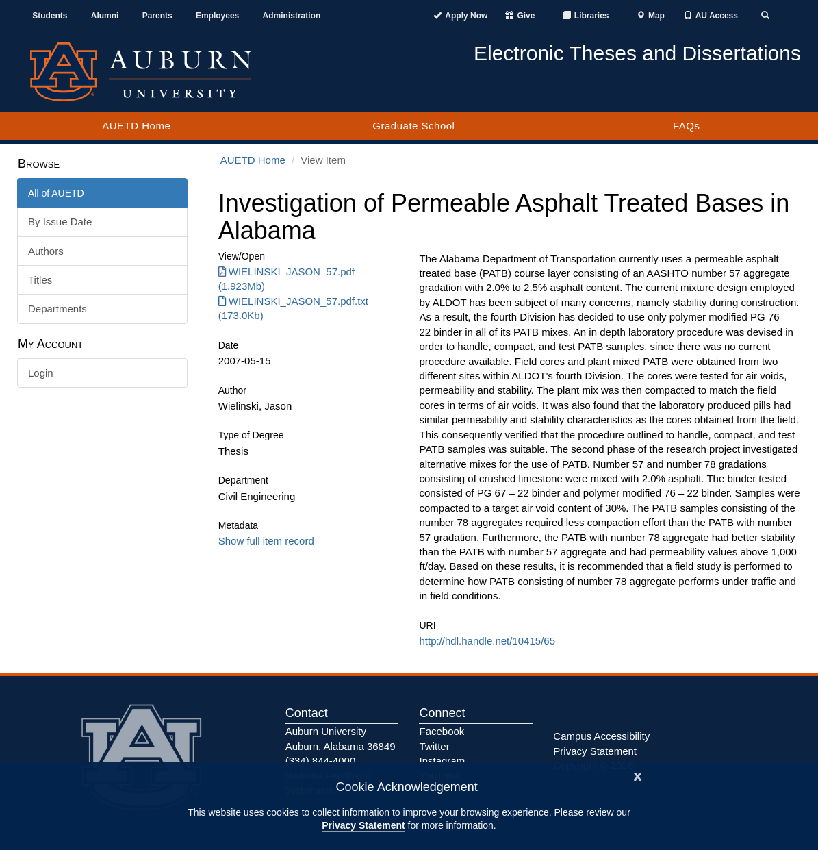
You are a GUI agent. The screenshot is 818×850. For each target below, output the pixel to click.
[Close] (638, 775)
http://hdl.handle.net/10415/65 (487, 641)
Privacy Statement (363, 825)
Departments (57, 308)
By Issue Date (60, 221)
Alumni (105, 16)
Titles (40, 280)
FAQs (686, 126)
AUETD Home (136, 126)
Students (49, 16)
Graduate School (413, 126)
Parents (157, 16)
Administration (292, 16)
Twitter (434, 746)
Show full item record (266, 541)
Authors (46, 251)
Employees (217, 16)
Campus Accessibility (601, 736)
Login (40, 373)
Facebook (441, 731)
